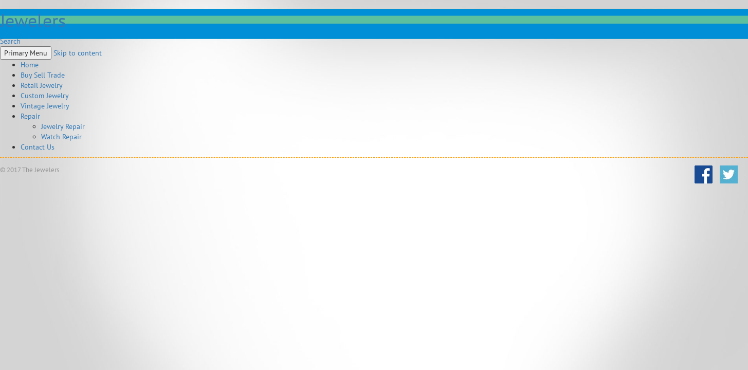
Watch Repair (61, 136)
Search (10, 41)
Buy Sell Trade (43, 75)
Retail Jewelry (42, 85)
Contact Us (37, 147)
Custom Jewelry (45, 95)
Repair (30, 116)
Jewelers (33, 20)
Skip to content (77, 53)
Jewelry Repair (63, 126)
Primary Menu (25, 53)
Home (30, 64)
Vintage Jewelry (45, 105)
